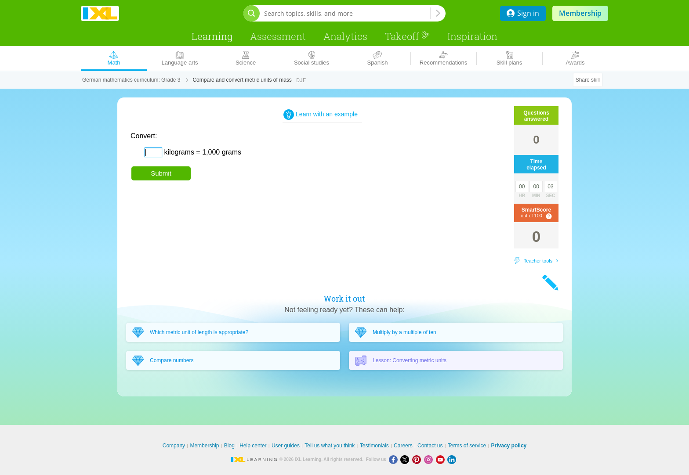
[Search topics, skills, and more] (347, 13)
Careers (403, 446)
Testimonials (374, 446)
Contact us (429, 446)
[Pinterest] (418, 459)
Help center (252, 446)
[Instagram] (430, 459)
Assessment (278, 36)
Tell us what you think (330, 446)
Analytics (345, 36)
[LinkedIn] (452, 459)
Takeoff (407, 36)
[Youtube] (442, 459)
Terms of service (467, 446)
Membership (580, 13)
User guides (286, 446)
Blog (229, 446)
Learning (212, 36)
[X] (406, 459)
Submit (161, 173)
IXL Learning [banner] (100, 13)
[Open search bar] (251, 13)
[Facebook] (395, 459)
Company (174, 446)
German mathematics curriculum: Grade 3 (131, 80)
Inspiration (472, 36)
